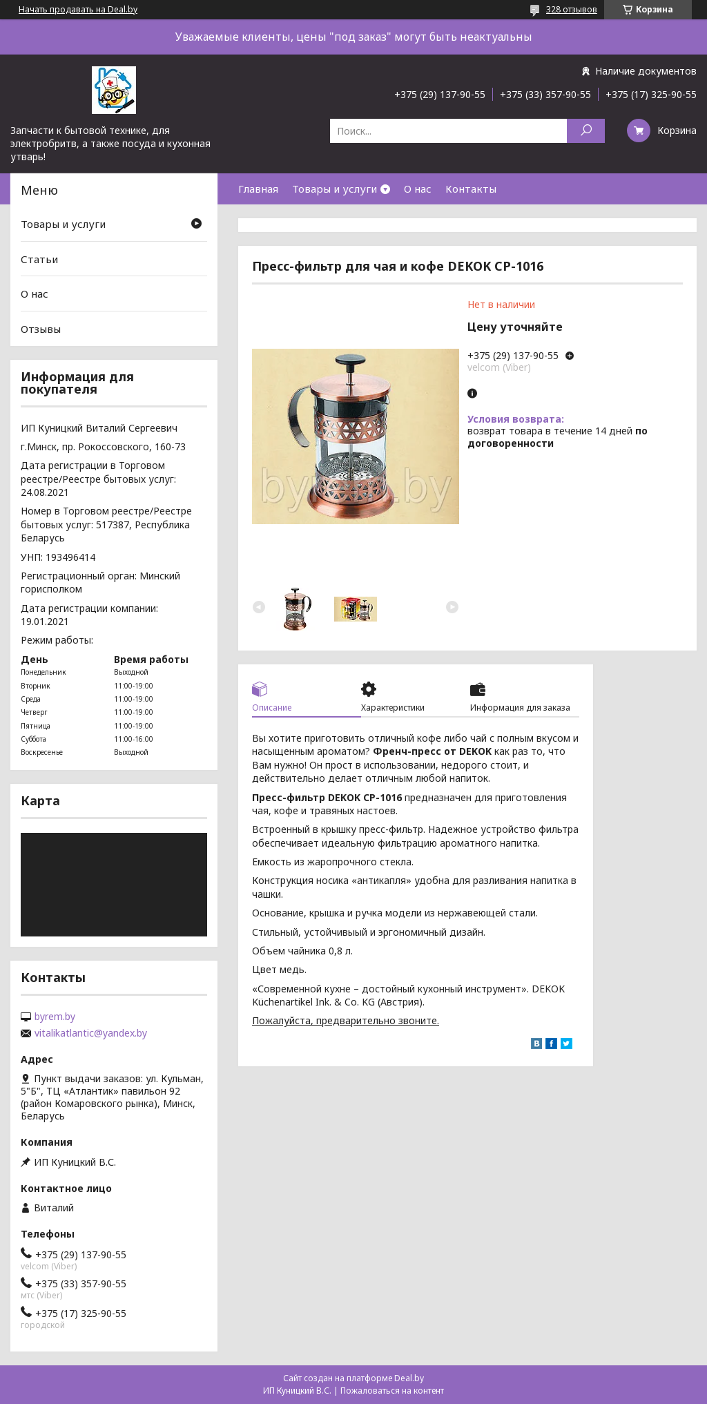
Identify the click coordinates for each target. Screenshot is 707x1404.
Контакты (470, 188)
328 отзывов (571, 9)
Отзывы (41, 329)
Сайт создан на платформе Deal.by (353, 1378)
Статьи (39, 259)
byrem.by (55, 1016)
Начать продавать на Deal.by (78, 10)
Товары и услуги (334, 188)
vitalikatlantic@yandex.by (91, 1033)
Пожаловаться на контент (392, 1390)
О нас (418, 188)
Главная (258, 188)
